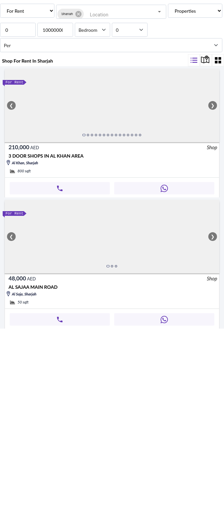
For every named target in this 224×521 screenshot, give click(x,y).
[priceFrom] (32, 37)
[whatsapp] (5, 246)
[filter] (183, 87)
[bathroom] (16, 58)
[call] (5, 240)
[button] (22, 18)
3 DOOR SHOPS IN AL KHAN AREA (69, 190)
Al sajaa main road (35, 352)
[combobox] (119, 18)
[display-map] (198, 87)
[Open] (214, 18)
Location (15, 9)
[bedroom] (15, 51)
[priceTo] (32, 44)
